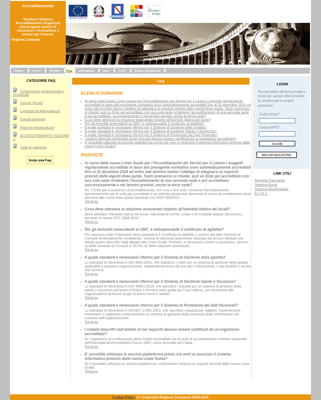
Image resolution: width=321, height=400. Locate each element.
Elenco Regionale (147, 70)
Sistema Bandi (266, 185)
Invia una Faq (40, 160)
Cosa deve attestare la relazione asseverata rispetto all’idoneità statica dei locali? (148, 120)
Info (106, 70)
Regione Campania (270, 180)
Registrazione (277, 155)
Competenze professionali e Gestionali (38, 93)
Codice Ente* (269, 114)
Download (86, 70)
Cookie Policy (123, 397)
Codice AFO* (269, 127)
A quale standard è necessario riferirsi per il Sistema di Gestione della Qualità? (146, 127)
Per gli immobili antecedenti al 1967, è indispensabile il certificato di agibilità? (144, 123)
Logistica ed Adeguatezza (40, 111)
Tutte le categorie (33, 147)
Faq (69, 70)
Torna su (91, 201)
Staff (122, 70)
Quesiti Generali (32, 119)
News (36, 70)
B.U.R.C (261, 193)
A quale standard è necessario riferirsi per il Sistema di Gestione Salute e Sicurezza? (150, 131)
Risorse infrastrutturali (37, 127)
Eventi (55, 70)
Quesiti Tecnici (31, 103)
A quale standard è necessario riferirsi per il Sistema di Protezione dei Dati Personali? (151, 135)
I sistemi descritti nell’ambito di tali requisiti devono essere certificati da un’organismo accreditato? (160, 138)
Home (19, 70)
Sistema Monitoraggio (271, 189)
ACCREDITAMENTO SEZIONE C (41, 137)
